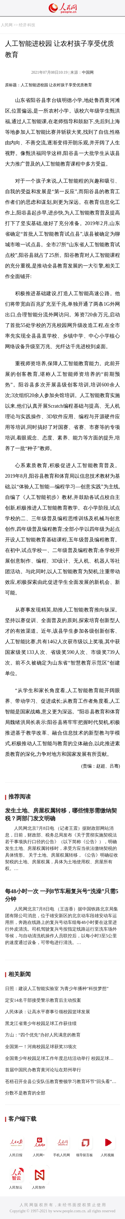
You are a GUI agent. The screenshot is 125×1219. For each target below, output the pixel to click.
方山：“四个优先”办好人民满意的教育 (43, 1034)
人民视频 (108, 1145)
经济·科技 (27, 25)
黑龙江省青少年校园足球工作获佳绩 (41, 1023)
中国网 (88, 72)
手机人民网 (62, 1145)
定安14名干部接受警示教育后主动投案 (43, 1000)
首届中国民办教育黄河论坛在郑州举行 (43, 1069)
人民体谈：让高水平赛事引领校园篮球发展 (47, 1011)
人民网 (7, 25)
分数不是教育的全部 (25, 1093)
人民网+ (39, 1145)
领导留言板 (85, 1145)
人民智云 (16, 1177)
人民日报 (16, 1145)
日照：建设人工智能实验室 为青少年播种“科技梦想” (57, 988)
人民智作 (39, 1177)
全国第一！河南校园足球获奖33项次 (41, 1046)
